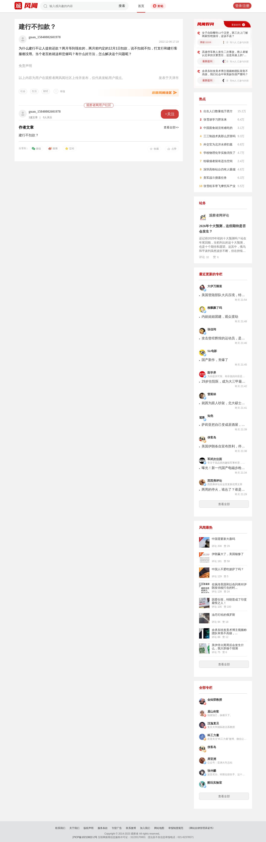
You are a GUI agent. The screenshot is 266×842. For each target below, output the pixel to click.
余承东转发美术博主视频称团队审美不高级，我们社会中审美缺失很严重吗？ (225, 72)
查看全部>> (171, 127)
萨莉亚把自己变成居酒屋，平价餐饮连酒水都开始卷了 (223, 424)
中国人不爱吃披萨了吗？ (228, 569)
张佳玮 (211, 329)
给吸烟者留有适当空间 (218, 161)
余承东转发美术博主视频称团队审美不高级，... (229, 631)
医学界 (211, 372)
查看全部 (224, 504)
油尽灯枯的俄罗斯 (223, 614)
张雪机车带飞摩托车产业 (219, 186)
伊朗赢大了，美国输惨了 (228, 554)
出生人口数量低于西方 (218, 111)
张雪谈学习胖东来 (215, 119)
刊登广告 (117, 828)
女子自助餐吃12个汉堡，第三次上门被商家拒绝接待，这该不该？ (225, 34)
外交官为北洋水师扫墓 (218, 144)
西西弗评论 (214, 480)
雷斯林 (211, 394)
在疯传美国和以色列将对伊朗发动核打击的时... (229, 586)
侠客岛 (211, 437)
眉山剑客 (213, 711)
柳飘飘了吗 (214, 307)
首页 (141, 6)
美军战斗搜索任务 (215, 177)
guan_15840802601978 (45, 37)
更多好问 (236, 24)
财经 (45, 91)
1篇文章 (33, 117)
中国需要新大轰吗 (223, 538)
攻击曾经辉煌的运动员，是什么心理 (223, 338)
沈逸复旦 (213, 723)
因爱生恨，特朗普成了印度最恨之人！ (229, 601)
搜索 (122, 5)
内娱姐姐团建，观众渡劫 (220, 316)
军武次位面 (214, 459)
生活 (34, 91)
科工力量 (213, 735)
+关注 (170, 114)
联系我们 (60, 828)
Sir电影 (212, 351)
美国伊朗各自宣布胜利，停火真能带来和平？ (223, 446)
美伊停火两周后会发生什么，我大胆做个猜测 (228, 646)
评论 (204, 257)
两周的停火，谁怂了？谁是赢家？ (223, 489)
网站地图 (159, 828)
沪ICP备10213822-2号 (84, 837)
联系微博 (131, 828)
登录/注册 (242, 5)
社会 (22, 91)
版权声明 (89, 828)
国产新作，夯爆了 (215, 360)
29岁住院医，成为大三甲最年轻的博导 (223, 381)
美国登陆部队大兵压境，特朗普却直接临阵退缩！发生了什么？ (223, 295)
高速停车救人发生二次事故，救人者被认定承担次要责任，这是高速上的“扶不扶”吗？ (225, 53)
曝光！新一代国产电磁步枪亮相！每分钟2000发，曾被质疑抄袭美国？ (223, 468)
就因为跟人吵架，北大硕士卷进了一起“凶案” (223, 403)
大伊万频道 (214, 286)
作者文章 (26, 127)
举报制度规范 (175, 828)
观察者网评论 (219, 215)
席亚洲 (211, 759)
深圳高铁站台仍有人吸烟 (219, 169)
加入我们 (145, 828)
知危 (210, 415)
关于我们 (74, 828)
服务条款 (103, 828)
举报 (62, 91)
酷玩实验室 (214, 782)
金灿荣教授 (214, 699)
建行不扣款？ (29, 135)
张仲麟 (211, 770)
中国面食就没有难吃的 (218, 127)
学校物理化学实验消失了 (219, 152)
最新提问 (207, 61)
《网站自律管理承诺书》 (201, 828)
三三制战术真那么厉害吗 (219, 136)
